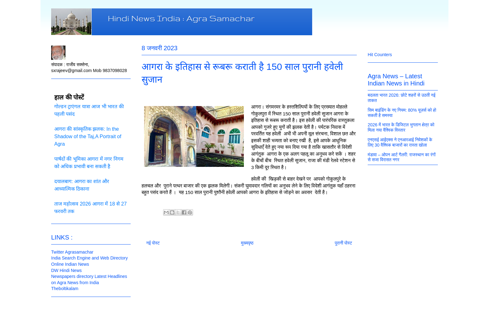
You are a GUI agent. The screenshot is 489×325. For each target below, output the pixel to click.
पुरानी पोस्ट (343, 242)
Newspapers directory (72, 276)
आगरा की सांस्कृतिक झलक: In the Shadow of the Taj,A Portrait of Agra (87, 136)
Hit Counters (380, 54)
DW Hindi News (66, 270)
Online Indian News (70, 264)
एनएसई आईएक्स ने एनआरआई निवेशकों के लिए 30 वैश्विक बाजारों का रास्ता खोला (400, 142)
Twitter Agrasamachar (72, 252)
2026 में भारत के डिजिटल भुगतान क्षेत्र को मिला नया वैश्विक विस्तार (401, 127)
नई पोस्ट (153, 242)
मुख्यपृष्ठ (247, 242)
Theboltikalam (64, 288)
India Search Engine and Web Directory (89, 257)
